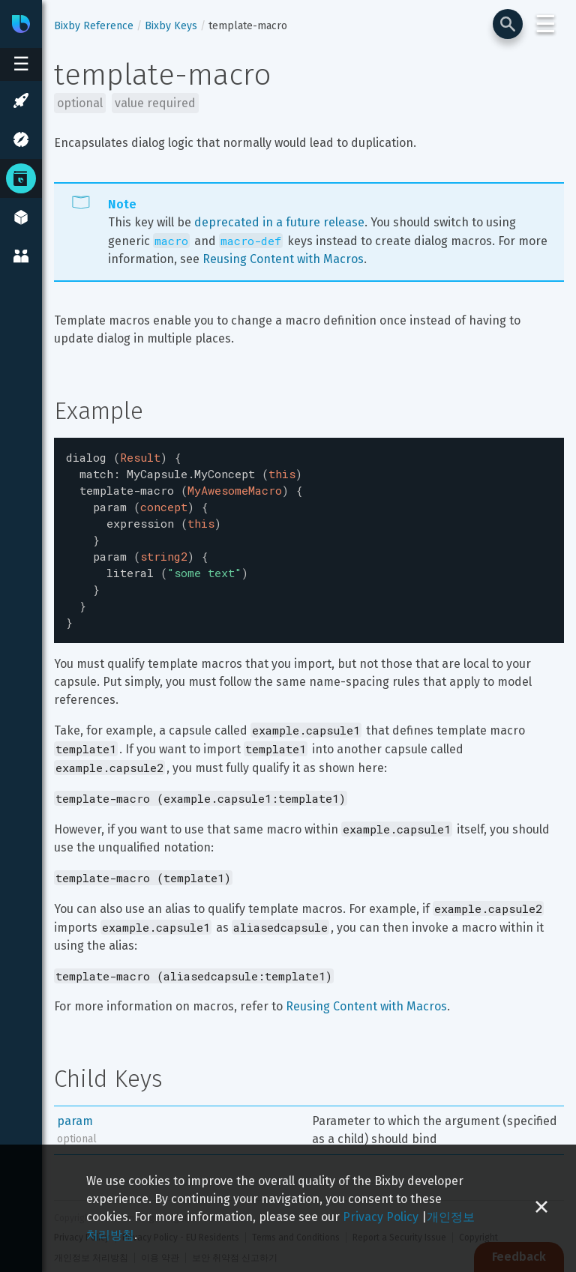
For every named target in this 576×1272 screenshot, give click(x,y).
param (75, 1104)
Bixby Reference (94, 25)
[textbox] (309, 532)
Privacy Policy (380, 1217)
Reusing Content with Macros (283, 259)
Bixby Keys (171, 25)
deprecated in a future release (279, 222)
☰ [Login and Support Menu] (545, 24)
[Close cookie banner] (542, 1208)
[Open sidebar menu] (21, 64)
